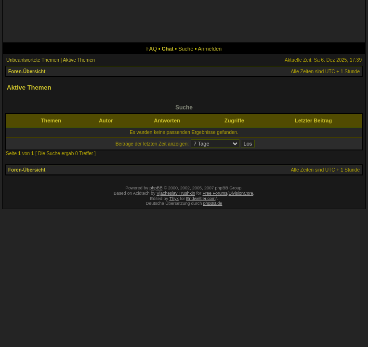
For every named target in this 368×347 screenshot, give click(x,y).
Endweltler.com (200, 198)
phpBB (155, 188)
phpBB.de (213, 203)
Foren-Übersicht (26, 71)
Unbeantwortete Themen (32, 60)
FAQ (151, 49)
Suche (185, 49)
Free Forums (215, 193)
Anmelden (210, 49)
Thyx (174, 198)
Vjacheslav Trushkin (176, 193)
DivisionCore (241, 193)
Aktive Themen (79, 60)
